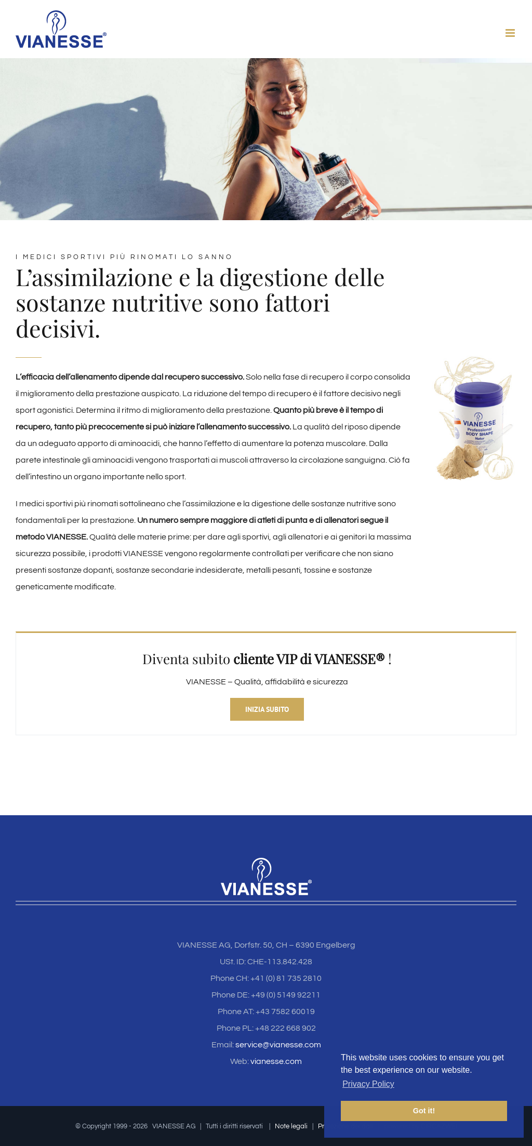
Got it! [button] (424, 1111)
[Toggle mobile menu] (511, 33)
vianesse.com (276, 1061)
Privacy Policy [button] (368, 1084)
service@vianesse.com (278, 1045)
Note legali (291, 1126)
